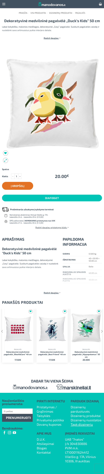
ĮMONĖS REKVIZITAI (80, 433)
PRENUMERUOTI (18, 418)
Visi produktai (38, 13)
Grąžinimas (45, 411)
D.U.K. (41, 439)
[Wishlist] (5, 153)
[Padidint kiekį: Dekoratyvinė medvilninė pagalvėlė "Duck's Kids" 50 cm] (20, 176)
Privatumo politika (50, 420)
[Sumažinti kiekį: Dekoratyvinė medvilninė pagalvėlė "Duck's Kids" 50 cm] (12, 176)
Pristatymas (46, 407)
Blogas (42, 448)
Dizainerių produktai (60, 13)
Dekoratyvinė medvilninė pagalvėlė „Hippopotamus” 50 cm (86, 354)
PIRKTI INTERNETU (51, 401)
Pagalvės (80, 13)
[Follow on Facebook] (4, 433)
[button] (4, 4)
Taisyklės (43, 416)
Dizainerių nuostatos (86, 420)
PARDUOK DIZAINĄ (85, 401)
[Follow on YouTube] (14, 433)
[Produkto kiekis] (16, 176)
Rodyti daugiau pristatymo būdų (52, 227)
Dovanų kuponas (49, 424)
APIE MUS (44, 433)
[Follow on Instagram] (9, 433)
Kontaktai (44, 452)
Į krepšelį (18, 185)
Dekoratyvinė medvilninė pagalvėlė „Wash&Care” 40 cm (18, 353)
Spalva (5, 169)
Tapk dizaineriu (82, 424)
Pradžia (23, 13)
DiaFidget (52, 198)
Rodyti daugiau (52, 38)
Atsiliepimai (45, 444)
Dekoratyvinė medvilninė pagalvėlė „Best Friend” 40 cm (52, 353)
